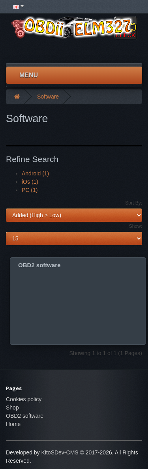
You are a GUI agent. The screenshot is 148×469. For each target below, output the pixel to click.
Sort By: (133, 203)
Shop (12, 407)
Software (48, 96)
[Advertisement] (74, 51)
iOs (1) (30, 182)
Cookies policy (23, 399)
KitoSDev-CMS (60, 452)
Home (13, 424)
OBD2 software (39, 265)
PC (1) (29, 190)
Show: (135, 226)
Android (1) (35, 173)
